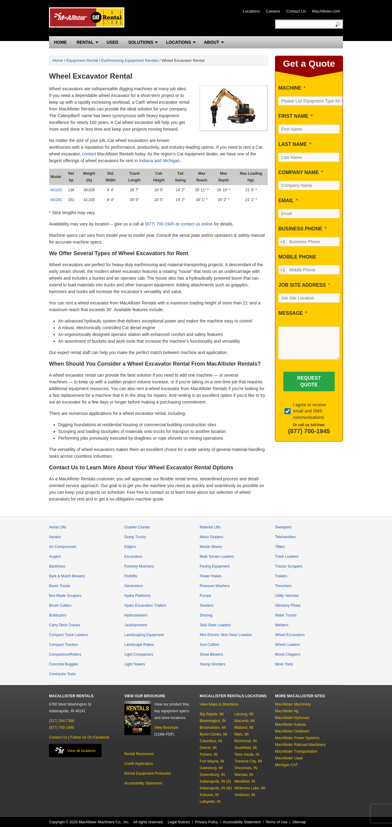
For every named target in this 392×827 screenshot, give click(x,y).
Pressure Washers (215, 586)
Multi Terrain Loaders (217, 556)
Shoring (206, 615)
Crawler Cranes (137, 527)
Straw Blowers (211, 654)
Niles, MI (241, 734)
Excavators (133, 556)
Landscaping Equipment (144, 635)
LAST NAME (292, 144)
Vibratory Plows (287, 605)
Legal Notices (179, 822)
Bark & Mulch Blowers (67, 576)
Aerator (55, 537)
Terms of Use (277, 822)
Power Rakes (210, 576)
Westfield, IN (244, 781)
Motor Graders (211, 537)
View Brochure (166, 727)
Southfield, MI (245, 748)
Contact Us (296, 11)
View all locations (75, 750)
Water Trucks (285, 615)
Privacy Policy (206, 822)
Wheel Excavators (290, 635)
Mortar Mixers (211, 547)
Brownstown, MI (213, 727)
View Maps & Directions (219, 704)
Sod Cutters (209, 645)
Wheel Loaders (287, 645)
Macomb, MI (244, 721)
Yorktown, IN (244, 795)
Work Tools (284, 664)
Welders (281, 625)
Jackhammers (135, 625)
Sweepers (283, 527)
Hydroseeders (135, 615)
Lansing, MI (243, 714)
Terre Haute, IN (246, 754)
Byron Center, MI (213, 734)
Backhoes (57, 566)
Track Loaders (286, 556)
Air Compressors (62, 547)
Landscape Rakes (139, 645)
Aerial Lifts (57, 527)
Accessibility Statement (143, 783)
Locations (251, 11)
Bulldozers (57, 615)
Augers (55, 556)
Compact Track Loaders (68, 635)
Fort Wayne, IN (212, 761)
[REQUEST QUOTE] (308, 381)
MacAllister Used (289, 758)
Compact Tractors (63, 645)
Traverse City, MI (248, 761)
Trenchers (283, 586)
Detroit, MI (208, 748)
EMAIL (286, 200)
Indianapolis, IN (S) (215, 781)
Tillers (280, 547)
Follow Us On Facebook (89, 737)
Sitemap (299, 822)
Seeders (206, 605)
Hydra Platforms (137, 596)
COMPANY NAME (298, 172)
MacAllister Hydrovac (292, 718)
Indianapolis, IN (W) (216, 788)
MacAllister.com (326, 11)
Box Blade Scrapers (65, 596)
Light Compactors (138, 654)
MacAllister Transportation (296, 751)
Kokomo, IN (209, 795)
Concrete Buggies (63, 664)
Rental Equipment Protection (147, 773)
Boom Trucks (59, 586)
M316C (56, 190)
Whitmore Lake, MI (249, 788)
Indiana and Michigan (159, 160)
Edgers (130, 547)
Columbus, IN (211, 741)
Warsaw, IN (243, 775)
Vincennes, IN (245, 768)
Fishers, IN (208, 754)
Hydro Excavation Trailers (145, 605)
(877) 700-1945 (159, 224)
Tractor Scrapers (288, 566)
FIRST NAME (293, 116)
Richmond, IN (245, 741)
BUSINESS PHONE (300, 228)
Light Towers (134, 664)
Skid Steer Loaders (215, 625)
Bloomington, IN (213, 721)
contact (89, 153)
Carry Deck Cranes (64, 625)
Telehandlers (285, 537)
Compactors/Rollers (65, 654)
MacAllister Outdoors (292, 731)
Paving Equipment (214, 566)
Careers (273, 11)
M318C (56, 200)
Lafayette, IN (210, 801)
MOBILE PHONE (297, 256)
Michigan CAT (286, 765)
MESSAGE (290, 313)
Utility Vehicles (287, 596)
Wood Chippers (287, 654)
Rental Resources (138, 754)
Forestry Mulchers (139, 566)
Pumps (205, 596)
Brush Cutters (60, 605)
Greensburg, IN (212, 775)
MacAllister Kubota (290, 724)
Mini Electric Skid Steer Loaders (226, 635)
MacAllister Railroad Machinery (300, 745)
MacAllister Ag (286, 711)
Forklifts (130, 576)
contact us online (196, 224)
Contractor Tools (62, 674)
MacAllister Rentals (86, 17)
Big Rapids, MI (212, 714)
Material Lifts (210, 527)
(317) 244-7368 (61, 721)
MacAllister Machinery (293, 704)
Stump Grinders (212, 664)
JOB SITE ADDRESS (302, 285)
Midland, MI (243, 727)
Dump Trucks (135, 537)
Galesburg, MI (211, 768)
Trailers (281, 576)
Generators (133, 586)
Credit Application (138, 764)
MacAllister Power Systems (297, 738)
